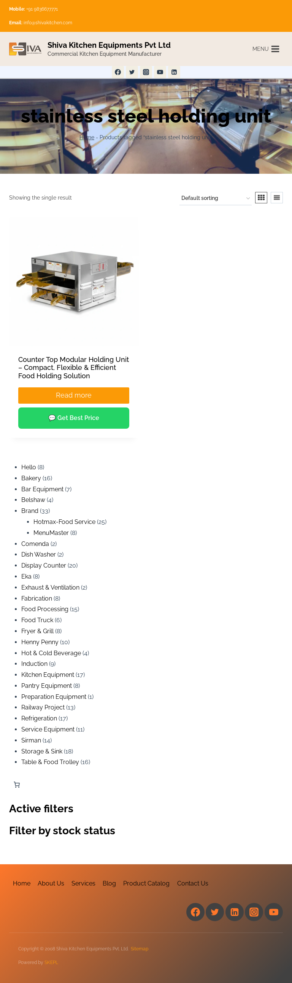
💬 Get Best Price (73, 418)
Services (83, 883)
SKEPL (51, 962)
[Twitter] (132, 72)
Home (86, 137)
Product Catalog (146, 883)
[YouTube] (160, 72)
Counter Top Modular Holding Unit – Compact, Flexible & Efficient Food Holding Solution (73, 367)
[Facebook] (118, 72)
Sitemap (139, 949)
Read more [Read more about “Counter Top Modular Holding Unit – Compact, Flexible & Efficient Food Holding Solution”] (74, 395)
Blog (109, 883)
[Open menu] (266, 48)
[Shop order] (215, 198)
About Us (51, 883)
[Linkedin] (174, 72)
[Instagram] (146, 72)
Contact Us (192, 883)
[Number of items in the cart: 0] (16, 784)
